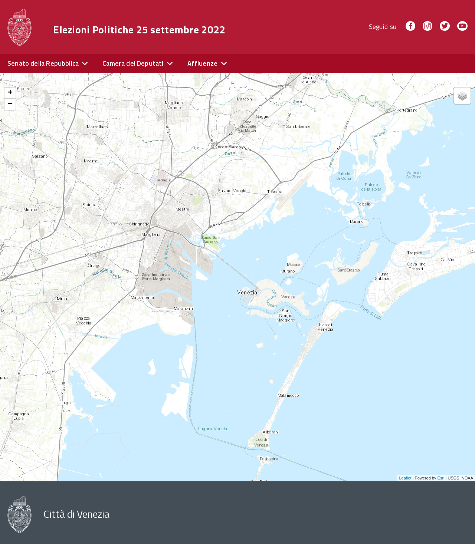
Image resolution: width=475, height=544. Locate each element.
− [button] (10, 104)
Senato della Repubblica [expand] (43, 63)
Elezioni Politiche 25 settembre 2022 (139, 29)
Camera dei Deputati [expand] (132, 63)
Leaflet (405, 478)
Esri (441, 478)
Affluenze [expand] (202, 63)
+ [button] (10, 93)
